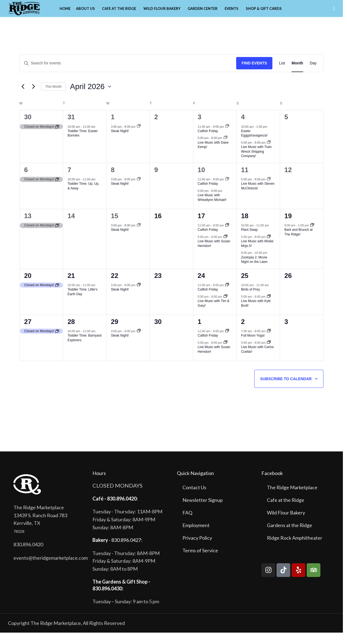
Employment (196, 533)
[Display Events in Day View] (313, 70)
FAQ (187, 520)
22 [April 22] (114, 283)
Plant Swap (249, 237)
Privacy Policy (197, 545)
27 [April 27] (28, 329)
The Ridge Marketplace (292, 495)
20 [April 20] (28, 283)
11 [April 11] (245, 177)
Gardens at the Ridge (289, 533)
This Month (53, 94)
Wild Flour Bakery (286, 520)
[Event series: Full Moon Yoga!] (269, 338)
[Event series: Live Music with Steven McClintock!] (269, 187)
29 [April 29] (114, 329)
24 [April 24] (201, 283)
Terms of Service (200, 558)
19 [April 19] (288, 223)
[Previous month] (22, 94)
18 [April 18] (245, 223)
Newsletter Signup (202, 508)
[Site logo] (32, 12)
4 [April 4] (243, 124)
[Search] (334, 12)
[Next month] (33, 94)
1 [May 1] (199, 329)
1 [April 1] (112, 124)
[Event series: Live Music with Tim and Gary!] (225, 304)
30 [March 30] (28, 124)
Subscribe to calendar (286, 386)
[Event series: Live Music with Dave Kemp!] (225, 145)
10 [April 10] (201, 177)
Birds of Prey (250, 297)
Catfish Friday (208, 139)
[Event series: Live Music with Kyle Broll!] (269, 304)
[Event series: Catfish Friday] (227, 134)
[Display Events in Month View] (297, 70)
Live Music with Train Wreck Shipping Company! (256, 159)
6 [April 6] (26, 177)
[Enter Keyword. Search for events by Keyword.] (128, 70)
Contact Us (194, 495)
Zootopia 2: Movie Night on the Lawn (254, 267)
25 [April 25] (245, 283)
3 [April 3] (199, 124)
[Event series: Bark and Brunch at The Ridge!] (312, 233)
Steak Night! (120, 139)
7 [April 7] (69, 177)
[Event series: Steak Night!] (139, 134)
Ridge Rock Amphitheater (294, 545)
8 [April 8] (112, 177)
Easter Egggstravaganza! (254, 141)
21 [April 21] (71, 283)
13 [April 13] (28, 223)
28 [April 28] (71, 329)
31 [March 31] (71, 124)
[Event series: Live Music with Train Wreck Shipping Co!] (269, 150)
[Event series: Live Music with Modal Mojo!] (269, 244)
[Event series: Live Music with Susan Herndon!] (225, 244)
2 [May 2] (243, 329)
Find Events (254, 71)
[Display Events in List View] (282, 70)
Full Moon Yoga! (253, 343)
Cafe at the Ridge (285, 508)
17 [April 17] (201, 223)
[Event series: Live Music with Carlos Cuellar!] (269, 350)
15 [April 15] (114, 223)
